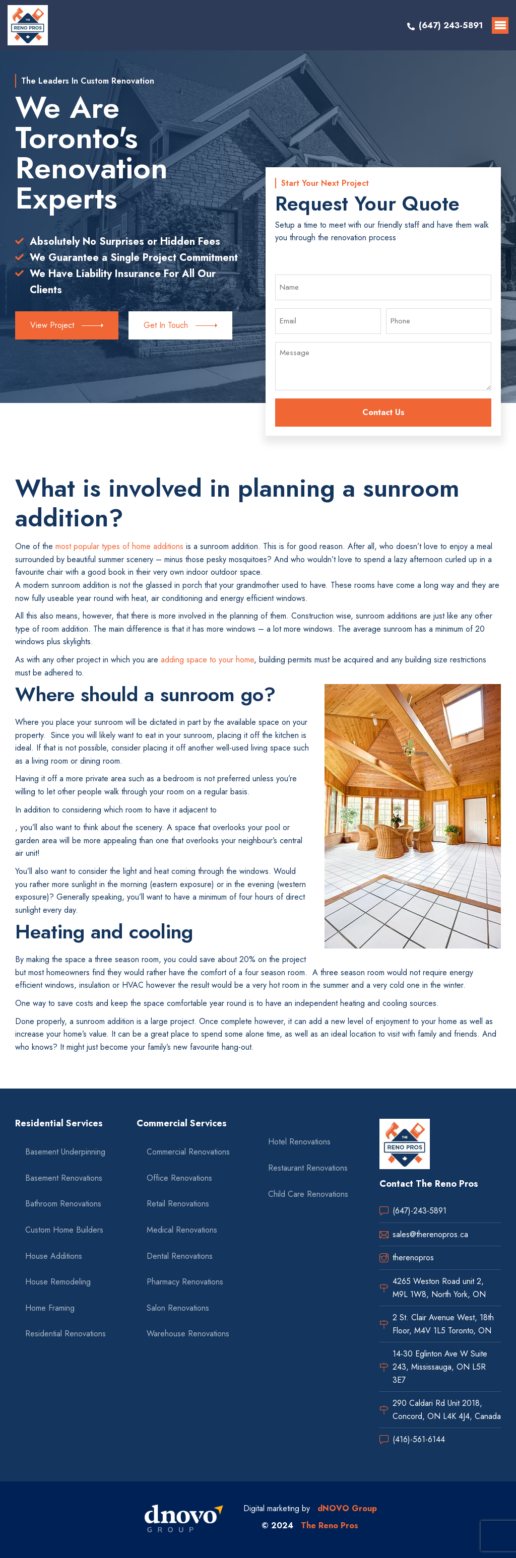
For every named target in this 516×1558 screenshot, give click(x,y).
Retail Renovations (178, 1203)
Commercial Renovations (188, 1152)
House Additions (53, 1256)
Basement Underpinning (65, 1152)
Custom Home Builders (64, 1230)
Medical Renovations (182, 1230)
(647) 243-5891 (451, 25)
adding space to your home (207, 659)
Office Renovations (179, 1178)
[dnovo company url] (184, 1520)
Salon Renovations (178, 1308)
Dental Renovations (180, 1256)
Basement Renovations (63, 1178)
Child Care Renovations (308, 1194)
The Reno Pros (329, 1525)
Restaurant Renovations (308, 1168)
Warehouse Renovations (188, 1333)
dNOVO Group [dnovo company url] (347, 1508)
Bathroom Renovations (63, 1203)
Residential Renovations (65, 1333)
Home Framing (50, 1308)
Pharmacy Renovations (185, 1282)
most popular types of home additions (119, 546)
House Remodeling (58, 1282)
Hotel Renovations (299, 1141)
